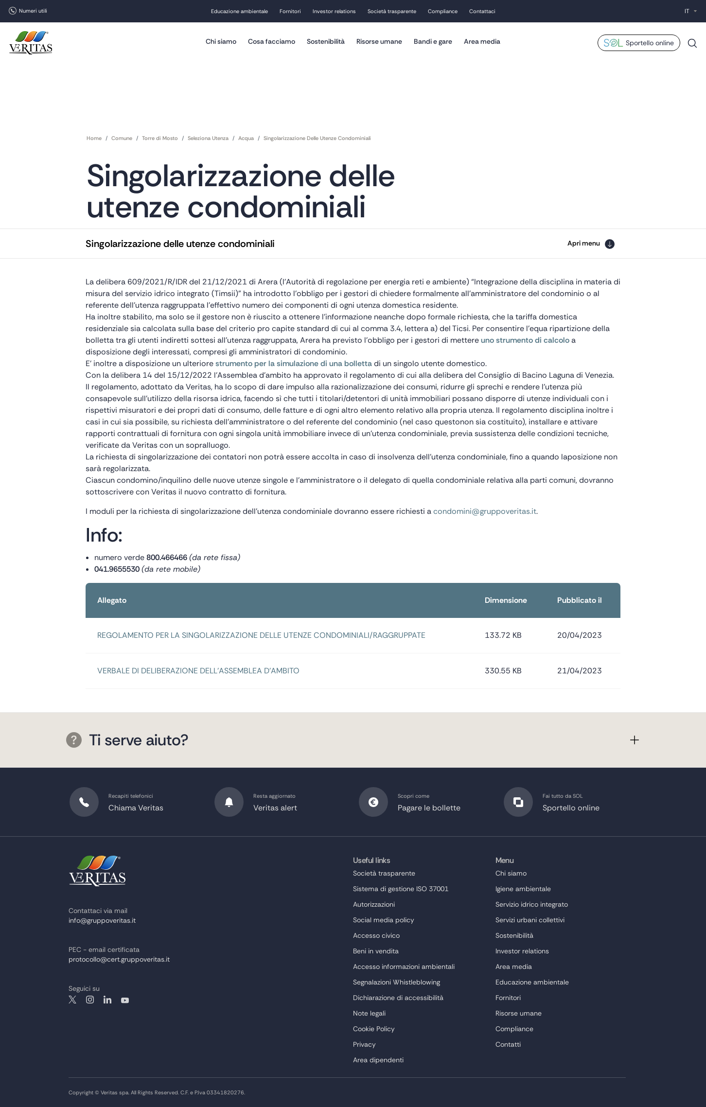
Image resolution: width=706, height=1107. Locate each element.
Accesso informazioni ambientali (404, 966)
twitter (72, 999)
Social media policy (383, 919)
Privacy (364, 1044)
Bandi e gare (433, 41)
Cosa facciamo (271, 41)
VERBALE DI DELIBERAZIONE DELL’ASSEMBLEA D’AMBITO (198, 671)
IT (687, 11)
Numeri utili (33, 10)
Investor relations (334, 11)
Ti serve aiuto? (127, 740)
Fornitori (290, 11)
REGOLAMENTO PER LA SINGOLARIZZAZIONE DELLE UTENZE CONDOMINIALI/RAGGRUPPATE (261, 635)
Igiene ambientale (523, 888)
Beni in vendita (376, 951)
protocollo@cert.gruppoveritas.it (119, 959)
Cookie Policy (374, 1028)
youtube (125, 999)
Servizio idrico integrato (531, 904)
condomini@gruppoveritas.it (484, 511)
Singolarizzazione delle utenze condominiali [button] (180, 243)
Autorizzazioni (374, 904)
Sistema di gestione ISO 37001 (400, 888)
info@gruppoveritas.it (102, 920)
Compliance (443, 11)
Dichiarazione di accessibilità (398, 997)
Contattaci (482, 11)
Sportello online (650, 42)
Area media (482, 41)
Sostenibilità (326, 41)
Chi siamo (221, 41)
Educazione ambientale (239, 11)
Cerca (692, 47)
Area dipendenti (378, 1059)
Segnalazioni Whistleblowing (396, 982)
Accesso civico (376, 935)
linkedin (107, 999)
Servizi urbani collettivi (530, 919)
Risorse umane (379, 41)
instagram (90, 999)
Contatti (508, 1044)
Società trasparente (392, 11)
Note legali (369, 1013)
